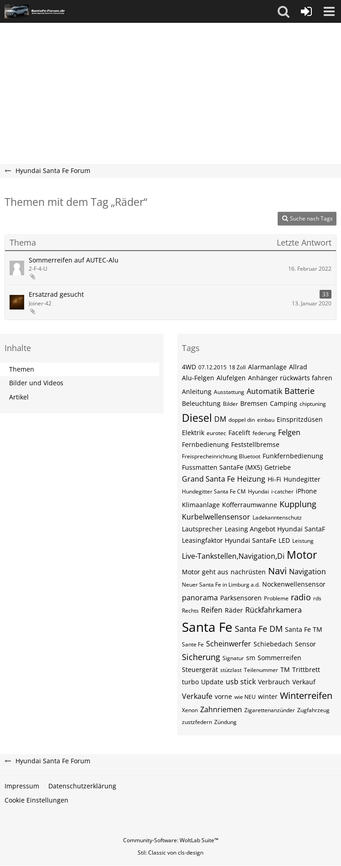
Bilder (230, 404)
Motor (302, 554)
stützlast (231, 670)
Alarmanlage (267, 366)
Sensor (305, 644)
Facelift (239, 432)
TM (285, 669)
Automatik (264, 391)
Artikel (19, 397)
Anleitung (197, 391)
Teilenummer (261, 670)
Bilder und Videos (36, 382)
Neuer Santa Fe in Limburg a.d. (221, 584)
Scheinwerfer (228, 644)
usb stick (241, 682)
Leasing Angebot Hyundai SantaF (275, 529)
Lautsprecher (202, 529)
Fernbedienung (205, 444)
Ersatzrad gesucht (56, 294)
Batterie (299, 390)
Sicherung (201, 656)
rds (317, 598)
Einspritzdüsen (300, 419)
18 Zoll (237, 367)
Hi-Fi (274, 479)
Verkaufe (197, 696)
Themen (21, 369)
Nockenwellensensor (294, 584)
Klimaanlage (201, 504)
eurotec (216, 433)
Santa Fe (207, 626)
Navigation (307, 572)
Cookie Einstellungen (36, 800)
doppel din (241, 420)
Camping (283, 403)
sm (250, 657)
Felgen (289, 432)
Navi (277, 571)
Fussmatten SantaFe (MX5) (222, 467)
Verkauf (303, 681)
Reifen (211, 610)
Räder (234, 610)
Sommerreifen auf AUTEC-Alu (74, 260)
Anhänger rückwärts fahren (290, 377)
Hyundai (258, 491)
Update (212, 681)
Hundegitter (302, 479)
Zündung (225, 722)
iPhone (306, 491)
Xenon (190, 710)
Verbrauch (274, 681)
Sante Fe (193, 644)
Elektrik (193, 432)
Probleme (276, 598)
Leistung (303, 541)
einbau (265, 420)
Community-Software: (170, 840)
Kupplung (297, 504)
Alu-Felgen (198, 377)
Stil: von (170, 852)
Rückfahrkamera (273, 610)
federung (264, 433)
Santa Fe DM (259, 628)
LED (284, 540)
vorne (223, 696)
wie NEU (245, 697)
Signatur (233, 658)
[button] (283, 11)
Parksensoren (241, 597)
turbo (190, 681)
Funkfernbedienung (293, 455)
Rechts (190, 610)
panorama (200, 598)
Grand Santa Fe (208, 479)
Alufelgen (231, 377)
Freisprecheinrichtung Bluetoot (221, 456)
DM (220, 419)
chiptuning (313, 404)
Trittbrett (306, 669)
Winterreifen (306, 695)
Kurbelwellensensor (216, 517)
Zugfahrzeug (313, 710)
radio (301, 597)
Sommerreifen (279, 657)
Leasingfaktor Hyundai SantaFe (229, 540)
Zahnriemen (221, 709)
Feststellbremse (255, 444)
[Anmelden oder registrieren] (306, 11)
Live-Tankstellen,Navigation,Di (233, 556)
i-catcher (282, 491)
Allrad (298, 366)
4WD (189, 366)
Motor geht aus (205, 571)
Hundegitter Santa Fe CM (214, 491)
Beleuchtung (201, 403)
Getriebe (277, 467)
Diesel (197, 417)
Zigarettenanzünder (269, 710)
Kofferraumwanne (249, 504)
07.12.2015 (212, 367)
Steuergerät (200, 669)
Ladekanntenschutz (277, 517)
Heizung (251, 479)
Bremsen (254, 403)
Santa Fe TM (303, 629)
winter (268, 696)
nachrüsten (248, 571)
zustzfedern (197, 722)
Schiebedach (273, 644)
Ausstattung (229, 392)
